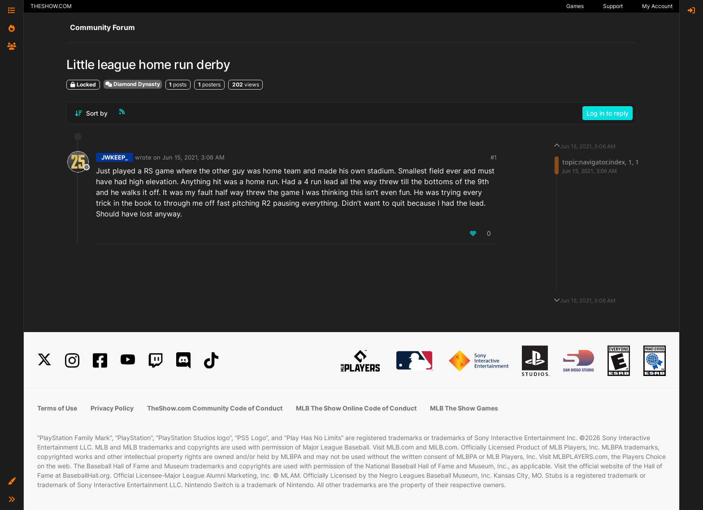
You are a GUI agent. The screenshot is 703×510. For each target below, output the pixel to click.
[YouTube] (128, 360)
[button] (12, 481)
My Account (657, 6)
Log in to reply (607, 113)
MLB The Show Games (464, 408)
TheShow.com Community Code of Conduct (214, 408)
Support (613, 6)
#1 (493, 157)
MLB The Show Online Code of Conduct (356, 408)
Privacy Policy (112, 408)
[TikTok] (211, 360)
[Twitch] (155, 360)
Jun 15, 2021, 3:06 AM (193, 157)
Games (575, 6)
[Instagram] (72, 360)
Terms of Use (57, 408)
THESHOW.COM (51, 6)
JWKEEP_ (114, 157)
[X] (44, 360)
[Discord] (183, 360)
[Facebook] (100, 360)
